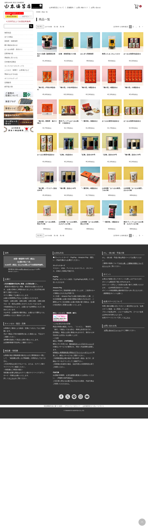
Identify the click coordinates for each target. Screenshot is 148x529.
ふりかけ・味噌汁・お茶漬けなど (16, 70)
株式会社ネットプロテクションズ (81, 344)
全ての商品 (8, 37)
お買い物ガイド (82, 7)
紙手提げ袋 (8, 87)
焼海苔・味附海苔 (11, 41)
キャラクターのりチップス (14, 66)
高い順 (62, 27)
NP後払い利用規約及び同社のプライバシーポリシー (72, 352)
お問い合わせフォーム (26, 269)
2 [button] (133, 27)
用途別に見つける (11, 58)
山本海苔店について (56, 7)
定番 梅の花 (8, 53)
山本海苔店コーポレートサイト (93, 406)
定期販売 (7, 82)
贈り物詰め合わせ (11, 45)
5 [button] (139, 27)
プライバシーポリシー (72, 406)
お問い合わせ (96, 7)
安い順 (56, 27)
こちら (12, 378)
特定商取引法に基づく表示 (53, 406)
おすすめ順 (48, 27)
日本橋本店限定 (10, 62)
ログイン (25, 16)
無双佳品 (7, 33)
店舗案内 (70, 7)
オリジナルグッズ (11, 78)
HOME (38, 12)
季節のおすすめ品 (11, 74)
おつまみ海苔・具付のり (13, 49)
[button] (142, 26)
